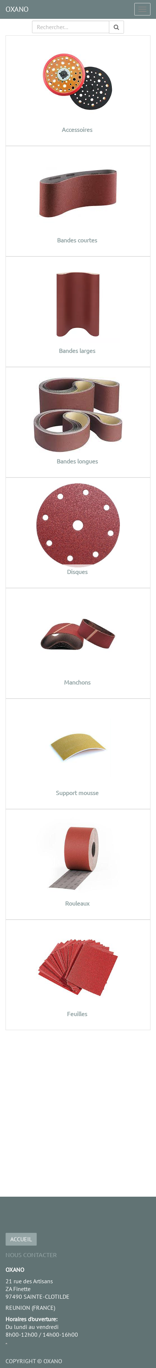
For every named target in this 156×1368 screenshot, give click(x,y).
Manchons (77, 682)
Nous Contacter (31, 1254)
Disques (77, 571)
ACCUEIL (21, 1239)
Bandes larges (77, 350)
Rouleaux (77, 903)
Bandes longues (77, 461)
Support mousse (77, 792)
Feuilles (77, 1013)
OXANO (17, 9)
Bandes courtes (77, 240)
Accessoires (77, 129)
